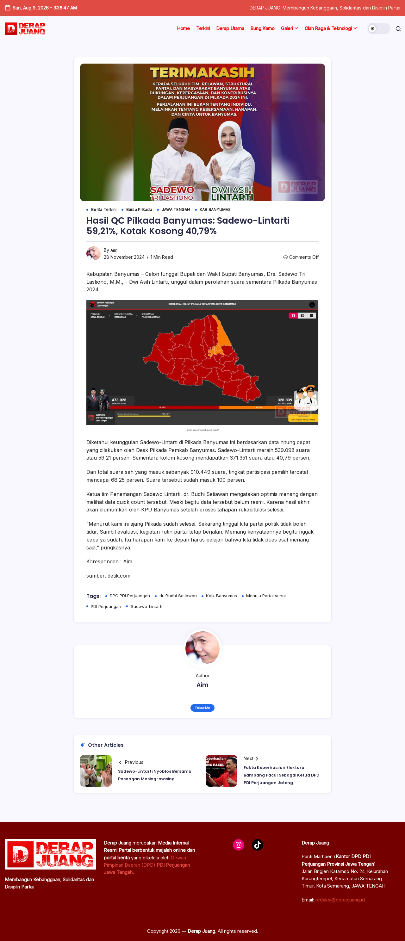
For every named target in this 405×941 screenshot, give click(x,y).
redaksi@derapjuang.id (340, 900)
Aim (114, 251)
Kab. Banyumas (225, 596)
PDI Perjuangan (107, 607)
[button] (377, 28)
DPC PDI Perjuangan (131, 596)
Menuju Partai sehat (271, 596)
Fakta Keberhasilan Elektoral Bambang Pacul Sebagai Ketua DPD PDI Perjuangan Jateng (284, 777)
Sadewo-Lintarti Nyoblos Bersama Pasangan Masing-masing (154, 777)
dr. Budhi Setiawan (181, 596)
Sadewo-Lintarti (149, 607)
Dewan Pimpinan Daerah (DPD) (147, 865)
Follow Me (202, 709)
